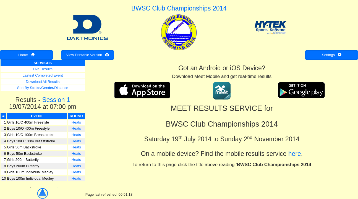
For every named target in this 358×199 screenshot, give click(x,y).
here (294, 153)
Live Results (43, 69)
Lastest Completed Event (43, 75)
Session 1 (56, 99)
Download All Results (42, 82)
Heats (76, 122)
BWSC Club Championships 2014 (179, 8)
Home (26, 55)
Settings (331, 55)
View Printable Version (87, 55)
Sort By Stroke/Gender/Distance (42, 88)
